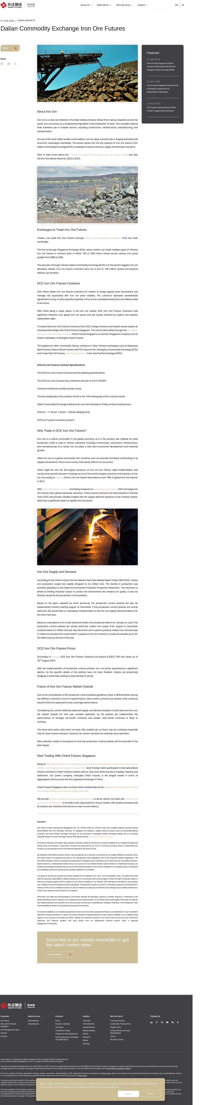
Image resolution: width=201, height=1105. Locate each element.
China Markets (97, 1014)
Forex (66, 1009)
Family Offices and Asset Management (129, 1024)
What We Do (114, 5)
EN (185, 5)
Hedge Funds (124, 1019)
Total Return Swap (71, 1023)
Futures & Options (71, 1014)
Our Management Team (18, 1021)
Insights (150, 5)
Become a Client (125, 1036)
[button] (101, 5)
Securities (68, 1019)
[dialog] (100, 1089)
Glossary (94, 1043)
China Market (41, 1009)
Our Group (13, 1009)
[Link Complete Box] (171, 67)
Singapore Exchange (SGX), (127, 787)
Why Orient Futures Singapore (16, 1015)
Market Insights (97, 1023)
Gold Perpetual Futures (85, 353)
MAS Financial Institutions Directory (111, 836)
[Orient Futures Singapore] (26, 5)
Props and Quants (126, 1009)
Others (121, 1031)
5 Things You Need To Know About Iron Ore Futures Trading (106, 154)
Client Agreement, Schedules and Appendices (75, 1034)
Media (93, 1038)
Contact (12, 1031)
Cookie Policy (113, 1087)
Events (94, 1028)
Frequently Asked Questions (75, 1028)
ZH (191, 5)
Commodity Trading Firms (129, 1014)
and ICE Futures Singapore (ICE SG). (89, 791)
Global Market (42, 1014)
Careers (12, 1026)
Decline (150, 1094)
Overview (95, 1009)
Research (95, 1033)
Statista (68, 477)
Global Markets (97, 1019)
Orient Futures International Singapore (111, 238)
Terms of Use (114, 1073)
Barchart (64, 656)
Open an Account (169, 5)
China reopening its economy (67, 489)
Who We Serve (133, 5)
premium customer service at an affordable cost (82, 798)
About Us (97, 5)
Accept (128, 1094)
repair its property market (126, 489)
